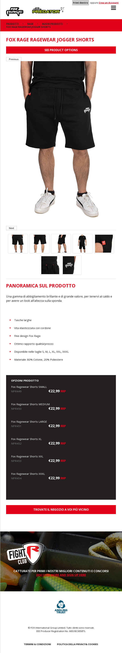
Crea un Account (109, 2)
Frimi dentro (80, 2)
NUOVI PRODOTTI (52, 23)
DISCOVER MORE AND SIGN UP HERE (61, 575)
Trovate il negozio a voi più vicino (61, 510)
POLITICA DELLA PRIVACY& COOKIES (77, 644)
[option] (61, 143)
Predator (38, 9)
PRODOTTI (12, 23)
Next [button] (11, 228)
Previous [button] (14, 59)
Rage (9, 9)
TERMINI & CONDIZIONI (37, 644)
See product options (61, 50)
